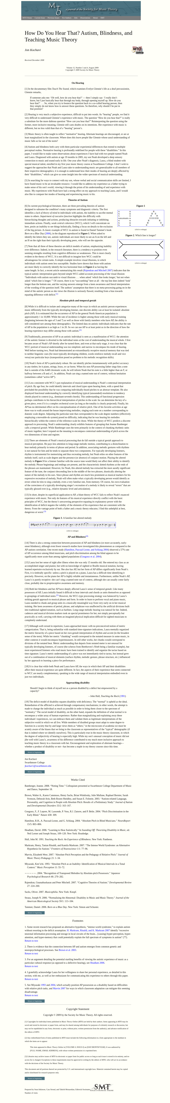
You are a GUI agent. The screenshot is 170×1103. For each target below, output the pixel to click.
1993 (43, 985)
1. (26, 927)
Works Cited (78, 779)
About (95, 18)
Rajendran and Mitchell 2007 (98, 270)
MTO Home (27, 18)
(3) (45, 511)
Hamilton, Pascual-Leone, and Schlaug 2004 (86, 549)
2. (26, 946)
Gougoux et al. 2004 (91, 556)
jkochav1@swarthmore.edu (38, 766)
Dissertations (85, 18)
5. (26, 985)
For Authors (66, 18)
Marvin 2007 (59, 988)
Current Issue (40, 18)
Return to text (31, 940)
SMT (102, 18)
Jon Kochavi (33, 50)
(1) (57, 294)
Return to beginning (35, 752)
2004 (52, 985)
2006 (47, 233)
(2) (80, 330)
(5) (57, 595)
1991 (122, 696)
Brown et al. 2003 (67, 950)
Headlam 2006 (97, 962)
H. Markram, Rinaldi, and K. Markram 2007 (88, 930)
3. (26, 959)
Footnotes (77, 920)
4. (26, 972)
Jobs (75, 18)
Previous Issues (54, 18)
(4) (87, 536)
